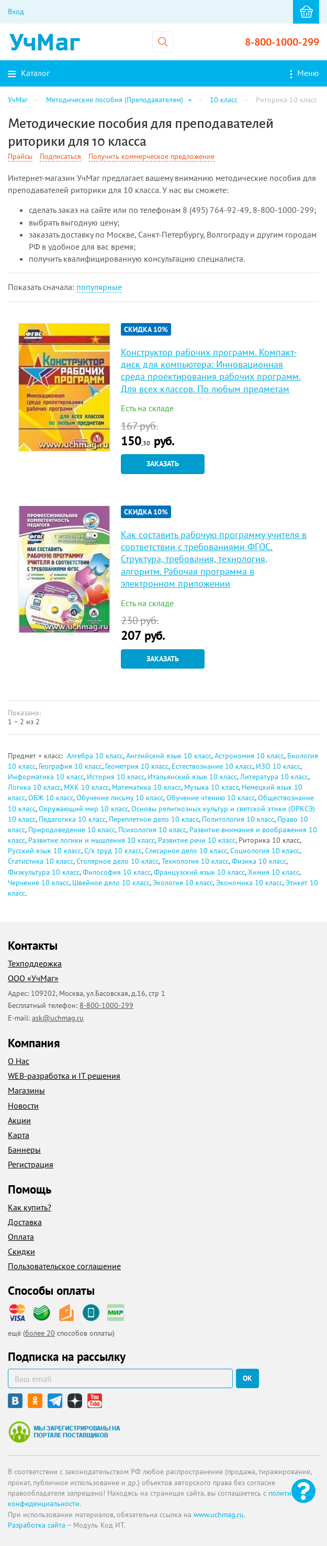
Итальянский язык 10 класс (192, 776)
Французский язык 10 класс (199, 872)
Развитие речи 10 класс (196, 840)
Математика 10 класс (146, 787)
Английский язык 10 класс (168, 755)
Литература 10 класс (274, 776)
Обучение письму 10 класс (119, 797)
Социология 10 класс (264, 850)
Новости (23, 1105)
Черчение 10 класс (38, 882)
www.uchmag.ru (219, 1514)
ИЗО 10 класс (278, 766)
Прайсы (20, 156)
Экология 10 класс (183, 882)
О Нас (18, 1061)
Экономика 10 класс (249, 882)
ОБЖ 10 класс (50, 797)
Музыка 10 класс (211, 787)
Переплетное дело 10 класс (154, 819)
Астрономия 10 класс (249, 755)
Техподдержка (35, 963)
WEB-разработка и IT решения (64, 1075)
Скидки (21, 1251)
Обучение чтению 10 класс (210, 797)
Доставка (25, 1222)
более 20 (40, 1333)
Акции (19, 1120)
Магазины (26, 1090)
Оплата (21, 1236)
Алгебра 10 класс (95, 755)
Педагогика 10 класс (72, 819)
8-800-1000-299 (282, 42)
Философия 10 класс (117, 872)
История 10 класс (115, 776)
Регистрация (30, 1164)
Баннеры (24, 1149)
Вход (16, 11)
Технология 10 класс (195, 861)
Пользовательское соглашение (64, 1266)
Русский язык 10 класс (44, 850)
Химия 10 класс (273, 872)
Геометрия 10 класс (136, 766)
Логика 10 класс (34, 787)
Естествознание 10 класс (212, 766)
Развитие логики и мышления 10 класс (91, 840)
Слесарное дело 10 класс (186, 850)
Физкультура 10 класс (44, 872)
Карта (18, 1135)
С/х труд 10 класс (113, 850)
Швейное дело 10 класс (111, 882)
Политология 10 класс (238, 819)
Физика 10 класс (259, 861)
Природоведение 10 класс (71, 829)
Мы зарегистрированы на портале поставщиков (64, 1432)
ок (247, 1378)
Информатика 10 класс (46, 776)
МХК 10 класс (86, 787)
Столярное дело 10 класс (117, 861)
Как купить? (29, 1207)
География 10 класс (70, 766)
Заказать (162, 463)
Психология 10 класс (152, 829)
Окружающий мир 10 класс (83, 808)
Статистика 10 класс (40, 861)
